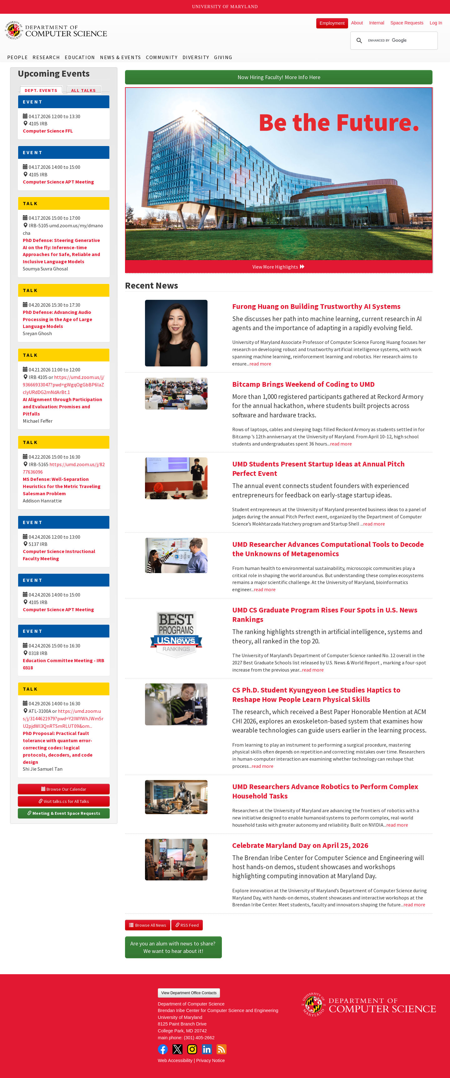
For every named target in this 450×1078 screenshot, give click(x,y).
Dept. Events (44, 90)
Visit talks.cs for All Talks (63, 801)
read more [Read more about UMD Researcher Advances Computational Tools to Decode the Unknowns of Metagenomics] (265, 589)
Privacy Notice (210, 1060)
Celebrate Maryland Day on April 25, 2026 (300, 845)
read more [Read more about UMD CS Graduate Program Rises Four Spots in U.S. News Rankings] (313, 670)
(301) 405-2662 (199, 1037)
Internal (376, 22)
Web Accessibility (175, 1060)
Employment (332, 23)
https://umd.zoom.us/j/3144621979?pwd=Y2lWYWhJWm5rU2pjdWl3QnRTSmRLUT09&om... (63, 718)
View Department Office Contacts (189, 993)
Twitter (177, 1049)
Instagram (192, 1049)
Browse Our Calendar (63, 789)
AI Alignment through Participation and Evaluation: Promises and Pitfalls (62, 406)
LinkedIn (207, 1049)
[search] (393, 40)
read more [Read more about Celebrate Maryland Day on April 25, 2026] (414, 904)
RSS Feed (187, 925)
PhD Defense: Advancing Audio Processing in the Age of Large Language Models (57, 319)
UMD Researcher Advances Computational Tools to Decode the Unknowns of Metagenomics (328, 548)
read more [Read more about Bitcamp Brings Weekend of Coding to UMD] (341, 444)
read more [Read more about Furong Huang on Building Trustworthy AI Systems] (260, 363)
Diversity (195, 57)
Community (162, 57)
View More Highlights (278, 267)
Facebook (163, 1049)
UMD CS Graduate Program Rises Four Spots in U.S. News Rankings (325, 614)
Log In (436, 22)
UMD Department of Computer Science (56, 30)
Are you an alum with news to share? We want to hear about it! (173, 947)
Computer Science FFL (48, 131)
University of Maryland (225, 6)
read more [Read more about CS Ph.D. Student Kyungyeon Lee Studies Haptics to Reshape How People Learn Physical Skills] (262, 766)
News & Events (120, 57)
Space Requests (406, 22)
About (357, 22)
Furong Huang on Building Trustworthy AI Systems (316, 306)
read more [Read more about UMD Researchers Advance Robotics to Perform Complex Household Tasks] (397, 825)
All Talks (83, 90)
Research (46, 57)
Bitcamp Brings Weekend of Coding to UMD (303, 384)
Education (80, 57)
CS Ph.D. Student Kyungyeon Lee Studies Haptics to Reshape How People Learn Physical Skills (316, 694)
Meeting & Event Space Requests (63, 813)
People (17, 57)
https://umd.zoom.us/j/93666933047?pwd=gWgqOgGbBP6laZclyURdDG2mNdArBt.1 (63, 384)
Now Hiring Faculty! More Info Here (279, 77)
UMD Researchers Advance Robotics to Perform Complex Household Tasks (325, 791)
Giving (223, 57)
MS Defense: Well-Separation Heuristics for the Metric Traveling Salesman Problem (62, 486)
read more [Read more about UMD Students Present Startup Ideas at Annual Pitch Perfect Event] (374, 524)
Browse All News (147, 925)
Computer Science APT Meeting (58, 182)
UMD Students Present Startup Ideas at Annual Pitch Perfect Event (318, 468)
